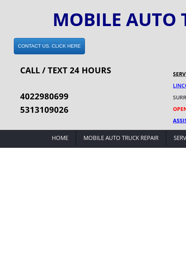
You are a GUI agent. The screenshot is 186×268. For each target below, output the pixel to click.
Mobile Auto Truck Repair (120, 137)
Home (60, 137)
